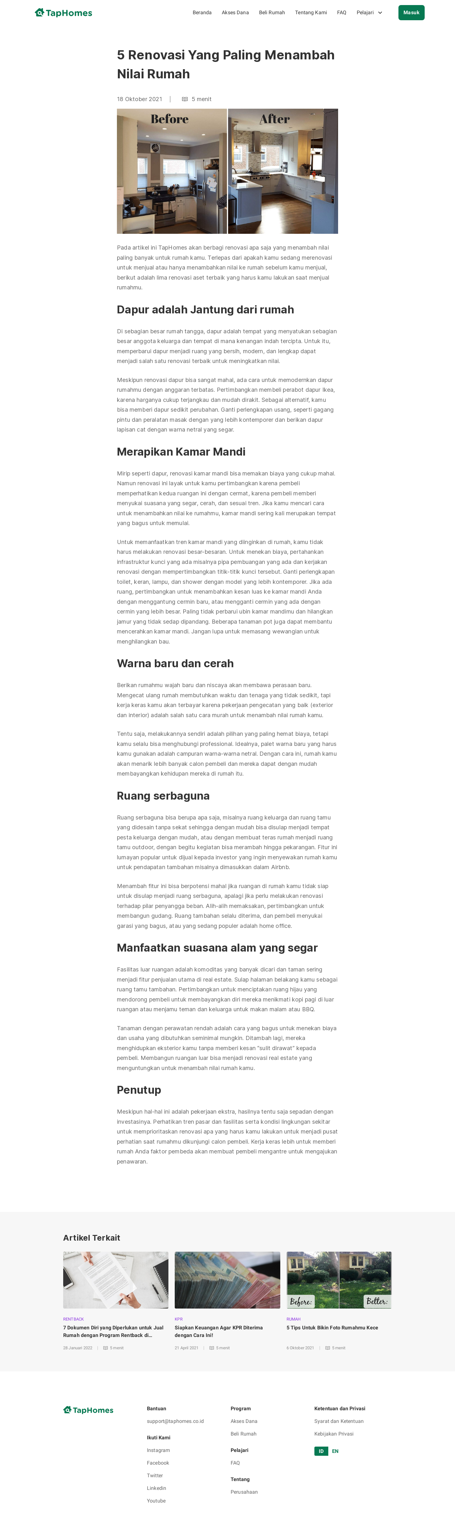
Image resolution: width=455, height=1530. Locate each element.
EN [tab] (335, 1451)
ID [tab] (321, 1451)
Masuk (411, 12)
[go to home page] (66, 13)
